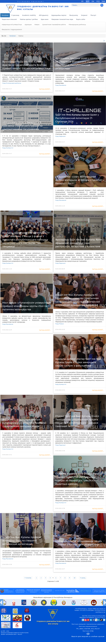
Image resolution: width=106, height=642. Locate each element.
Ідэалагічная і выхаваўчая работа (54, 24)
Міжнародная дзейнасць (77, 24)
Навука (37, 24)
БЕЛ (87, 1)
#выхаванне (62, 85)
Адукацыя (28, 24)
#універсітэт (9, 148)
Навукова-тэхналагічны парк (62, 19)
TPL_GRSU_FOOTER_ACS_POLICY (88, 628)
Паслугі (93, 15)
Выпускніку (74, 15)
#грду (4, 83)
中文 (98, 1)
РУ (82, 1)
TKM (103, 1)
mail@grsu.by (100, 612)
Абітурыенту (43, 15)
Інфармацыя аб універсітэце (12, 24)
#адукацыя (62, 136)
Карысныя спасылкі (9, 19)
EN (93, 1)
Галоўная (5, 15)
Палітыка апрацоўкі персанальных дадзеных (88, 624)
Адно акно (44, 19)
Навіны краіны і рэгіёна (29, 19)
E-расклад (15, 15)
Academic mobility (29, 15)
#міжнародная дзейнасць (13, 83)
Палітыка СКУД (88, 631)
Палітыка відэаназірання (88, 626)
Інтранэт (84, 15)
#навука (61, 323)
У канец (82, 578)
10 (74, 578)
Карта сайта (80, 19)
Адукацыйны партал (58, 15)
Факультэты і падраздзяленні (12, 29)
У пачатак (28, 578)
